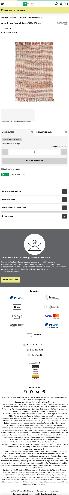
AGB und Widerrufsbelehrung (22, 490)
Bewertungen (34, 216)
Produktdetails (6, 29)
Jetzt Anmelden (10, 279)
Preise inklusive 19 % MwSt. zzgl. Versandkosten (16, 121)
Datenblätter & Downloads (34, 207)
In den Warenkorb (34, 161)
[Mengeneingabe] (34, 152)
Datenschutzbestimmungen (10, 271)
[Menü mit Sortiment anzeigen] (2, 4)
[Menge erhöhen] (64, 152)
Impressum (54, 490)
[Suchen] (56, 3)
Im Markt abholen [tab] (52, 133)
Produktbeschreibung (34, 191)
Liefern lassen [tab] (18, 133)
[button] (14, 10)
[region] (34, 71)
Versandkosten (38, 397)
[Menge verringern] (5, 152)
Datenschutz (41, 490)
